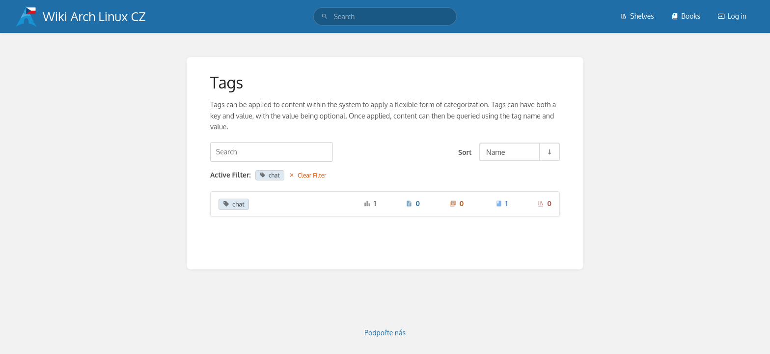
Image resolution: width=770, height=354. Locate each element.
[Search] (324, 16)
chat (269, 175)
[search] (384, 16)
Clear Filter (308, 175)
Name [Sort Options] (495, 152)
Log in (732, 16)
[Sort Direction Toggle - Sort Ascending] (549, 152)
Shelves (637, 16)
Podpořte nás (385, 332)
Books (685, 16)
